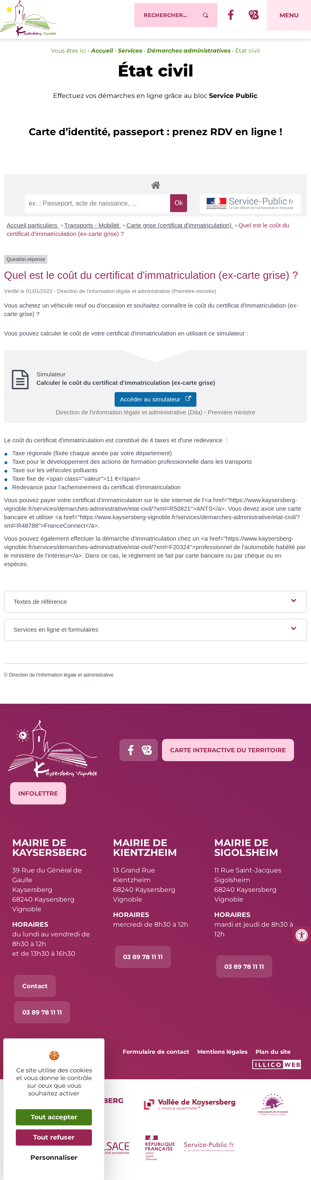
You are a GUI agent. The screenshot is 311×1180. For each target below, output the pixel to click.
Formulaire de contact (156, 1056)
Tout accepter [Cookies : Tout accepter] (54, 1117)
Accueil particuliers (33, 229)
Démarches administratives (188, 55)
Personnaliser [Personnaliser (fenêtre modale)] (53, 1157)
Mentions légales (222, 1056)
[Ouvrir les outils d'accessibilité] (302, 935)
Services (130, 55)
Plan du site (273, 1056)
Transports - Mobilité (92, 229)
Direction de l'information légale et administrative (61, 679)
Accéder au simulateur (155, 403)
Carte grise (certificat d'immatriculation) (179, 229)
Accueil (102, 55)
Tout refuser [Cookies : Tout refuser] (54, 1137)
